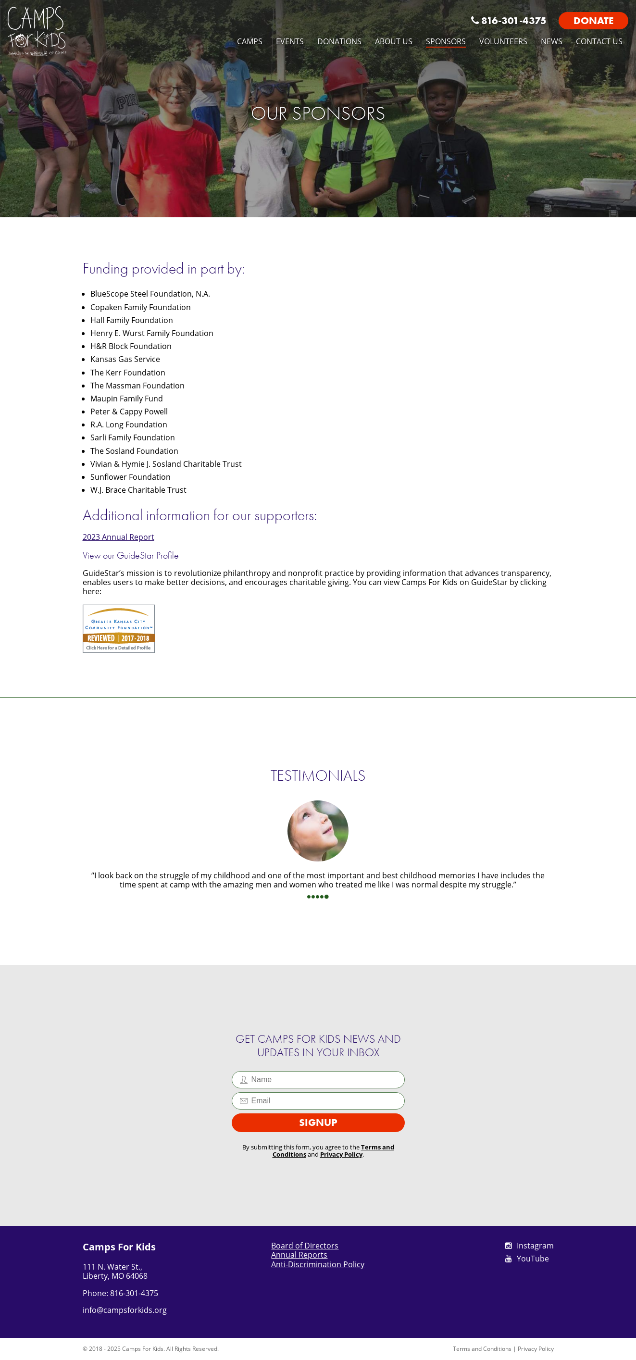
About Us (393, 41)
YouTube (527, 1258)
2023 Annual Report (118, 537)
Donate (593, 20)
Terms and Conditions (482, 1349)
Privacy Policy (341, 1154)
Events (290, 41)
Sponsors (446, 41)
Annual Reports (299, 1254)
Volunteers (503, 41)
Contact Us (599, 41)
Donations (339, 41)
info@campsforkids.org (125, 1310)
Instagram (529, 1245)
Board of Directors (304, 1245)
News (551, 41)
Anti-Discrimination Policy (317, 1264)
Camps (249, 41)
